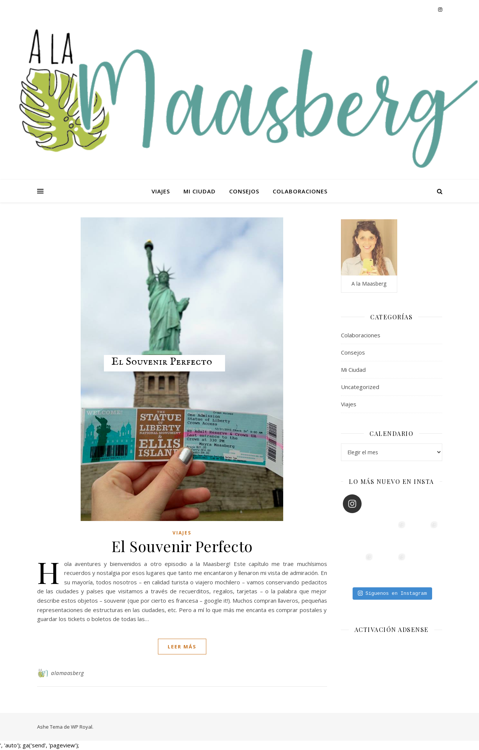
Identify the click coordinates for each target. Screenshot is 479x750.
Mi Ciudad (199, 191)
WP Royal (81, 726)
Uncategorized (360, 387)
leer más (182, 646)
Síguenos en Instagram (392, 593)
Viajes (161, 191)
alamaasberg (67, 673)
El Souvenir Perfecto (182, 546)
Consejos (244, 191)
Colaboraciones (300, 191)
